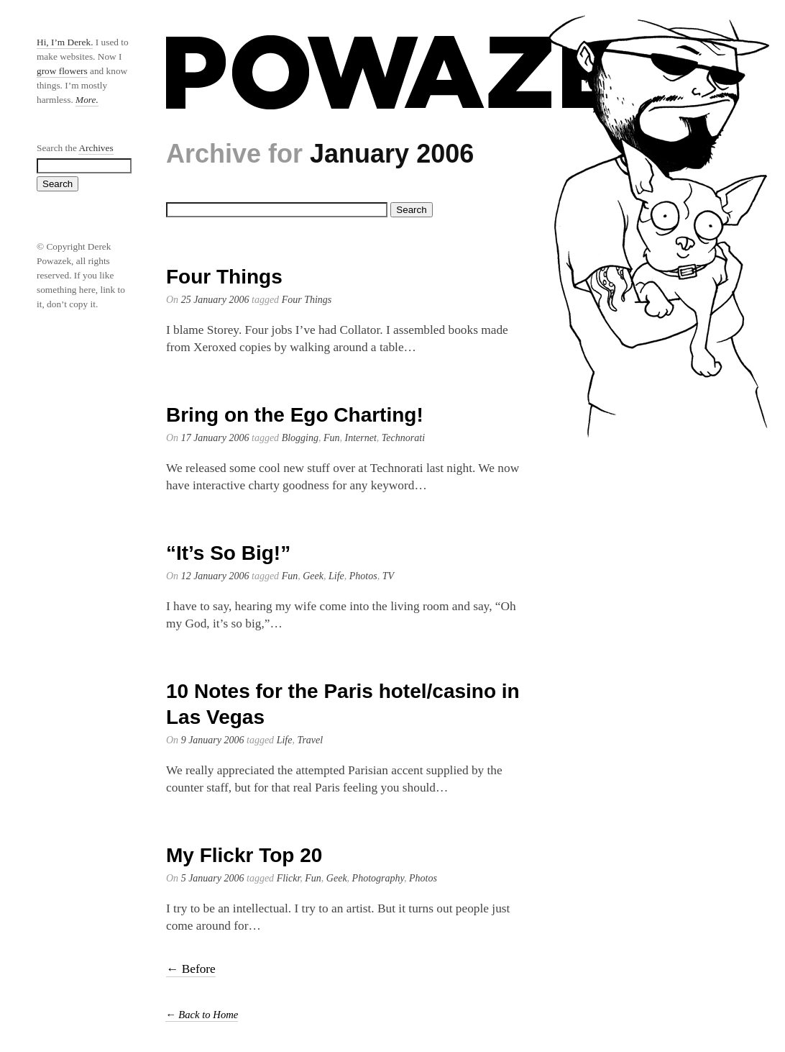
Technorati (403, 437)
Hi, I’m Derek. (65, 42)
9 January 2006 (212, 740)
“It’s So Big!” (228, 553)
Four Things (224, 277)
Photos (363, 576)
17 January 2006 (215, 437)
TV (388, 576)
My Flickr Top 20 (244, 855)
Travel (310, 740)
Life (336, 576)
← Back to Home (201, 1014)
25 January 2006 (215, 299)
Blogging (300, 437)
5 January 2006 (212, 878)
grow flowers (62, 70)
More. (86, 99)
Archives (95, 147)
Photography (378, 878)
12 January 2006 (215, 576)
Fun (331, 437)
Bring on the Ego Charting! (294, 415)
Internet (361, 437)
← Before (191, 969)
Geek (313, 576)
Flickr (288, 878)
